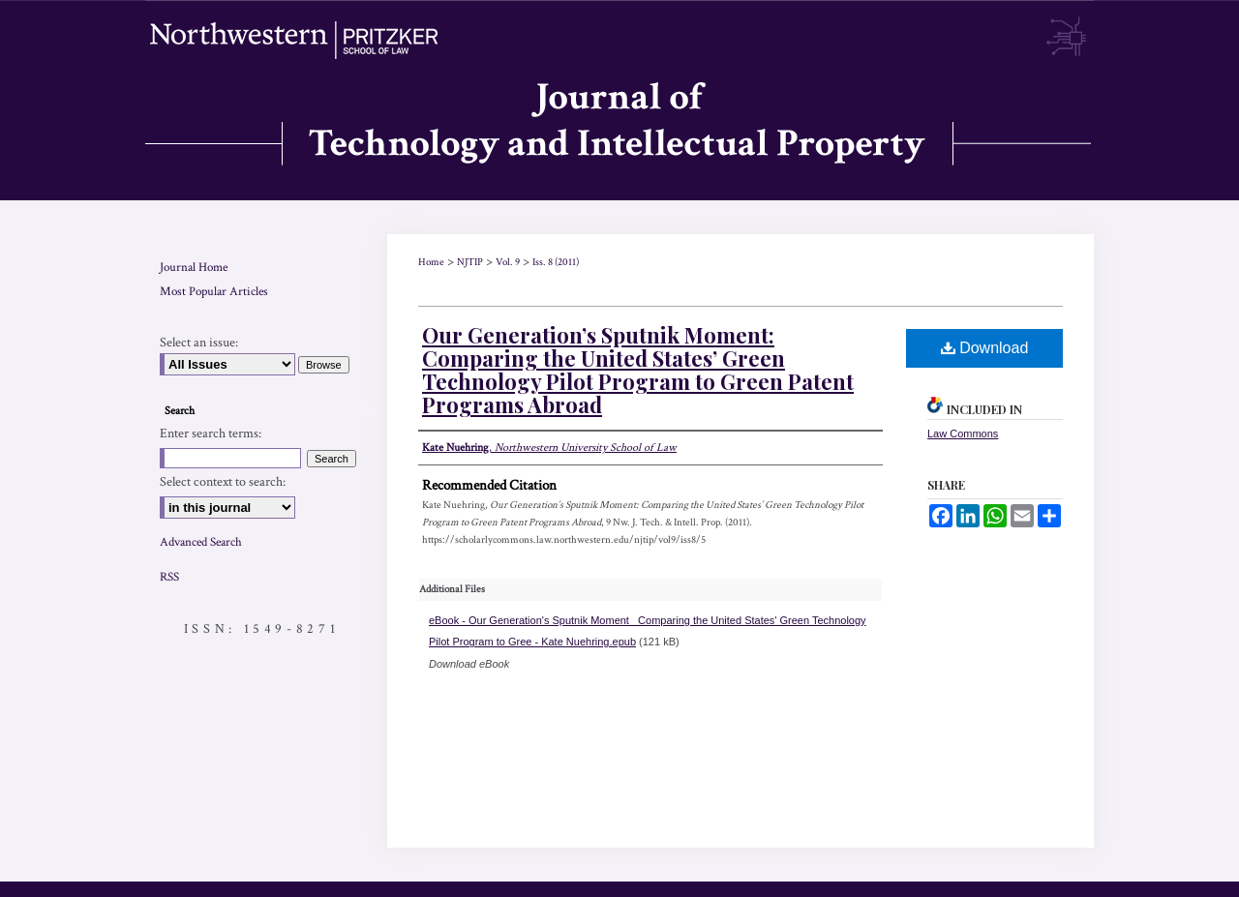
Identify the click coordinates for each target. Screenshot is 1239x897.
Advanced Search (201, 542)
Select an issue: (199, 342)
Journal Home (193, 267)
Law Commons (962, 433)
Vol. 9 (508, 262)
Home (431, 262)
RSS (169, 577)
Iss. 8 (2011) (555, 262)
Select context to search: (223, 482)
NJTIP (470, 262)
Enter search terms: (210, 433)
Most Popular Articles (214, 292)
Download (985, 348)
